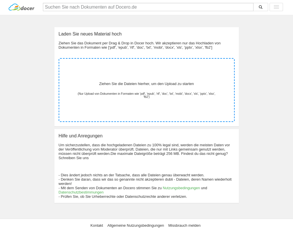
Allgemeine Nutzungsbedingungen (135, 225)
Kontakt (96, 225)
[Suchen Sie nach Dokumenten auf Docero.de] (148, 7)
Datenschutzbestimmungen (81, 192)
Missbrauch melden (184, 225)
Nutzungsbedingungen (181, 188)
